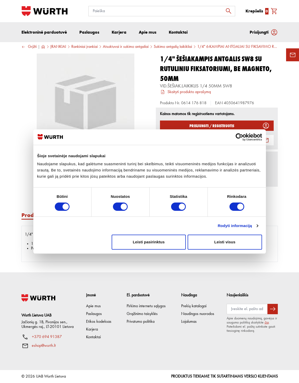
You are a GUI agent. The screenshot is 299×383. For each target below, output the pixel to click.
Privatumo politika (141, 322)
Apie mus (93, 306)
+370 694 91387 (47, 337)
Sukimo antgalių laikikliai (173, 47)
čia (267, 322)
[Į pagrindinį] (44, 11)
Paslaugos (94, 314)
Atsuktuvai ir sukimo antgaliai (126, 47)
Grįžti (29, 47)
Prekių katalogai (193, 306)
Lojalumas (189, 322)
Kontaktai (93, 337)
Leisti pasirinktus (149, 242)
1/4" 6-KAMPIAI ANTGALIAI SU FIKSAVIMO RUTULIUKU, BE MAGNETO (237, 47)
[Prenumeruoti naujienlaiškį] (272, 309)
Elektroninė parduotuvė (44, 32)
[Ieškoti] (230, 11)
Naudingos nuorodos (197, 314)
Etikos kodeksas (98, 322)
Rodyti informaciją (235, 225)
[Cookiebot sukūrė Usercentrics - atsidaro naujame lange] (239, 137)
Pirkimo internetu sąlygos (146, 306)
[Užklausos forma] (292, 54)
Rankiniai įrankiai (84, 47)
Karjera (92, 329)
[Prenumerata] (247, 309)
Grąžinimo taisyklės (142, 314)
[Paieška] (161, 11)
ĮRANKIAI (58, 47)
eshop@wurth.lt (44, 346)
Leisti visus (224, 242)
